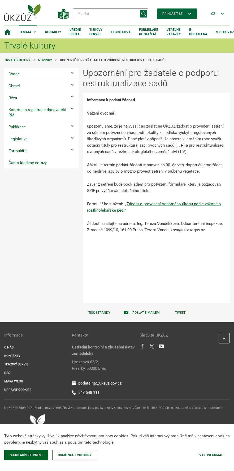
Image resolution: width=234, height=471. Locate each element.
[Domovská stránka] (7, 32)
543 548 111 (85, 392)
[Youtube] (161, 347)
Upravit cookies (17, 390)
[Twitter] (151, 347)
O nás (9, 347)
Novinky (45, 60)
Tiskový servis (95, 32)
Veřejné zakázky (174, 32)
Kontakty (53, 32)
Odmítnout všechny (75, 455)
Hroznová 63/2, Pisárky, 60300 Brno (89, 365)
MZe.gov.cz (225, 32)
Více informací (211, 455)
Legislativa (121, 32)
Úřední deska (75, 32)
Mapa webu (13, 381)
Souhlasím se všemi (26, 455)
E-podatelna (198, 32)
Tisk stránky (99, 313)
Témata (25, 32)
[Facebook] (142, 347)
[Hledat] (110, 13)
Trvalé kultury (17, 60)
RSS (7, 373)
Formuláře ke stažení (148, 32)
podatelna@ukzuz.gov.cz (97, 383)
